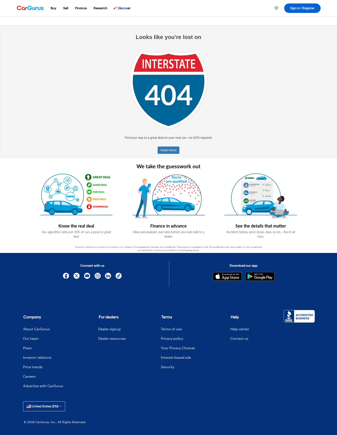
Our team (31, 338)
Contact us (239, 338)
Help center (239, 329)
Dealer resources (112, 338)
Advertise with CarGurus (43, 386)
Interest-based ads (176, 357)
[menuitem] (53, 8)
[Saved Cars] (276, 8)
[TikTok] (118, 276)
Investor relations (37, 357)
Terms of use (171, 329)
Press (27, 348)
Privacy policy (172, 338)
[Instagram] (97, 276)
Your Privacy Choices (178, 348)
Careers (29, 376)
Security (167, 367)
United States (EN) (44, 406)
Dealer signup (109, 329)
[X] (76, 276)
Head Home (168, 150)
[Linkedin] (108, 276)
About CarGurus (36, 329)
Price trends (32, 367)
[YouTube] (87, 276)
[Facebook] (66, 276)
